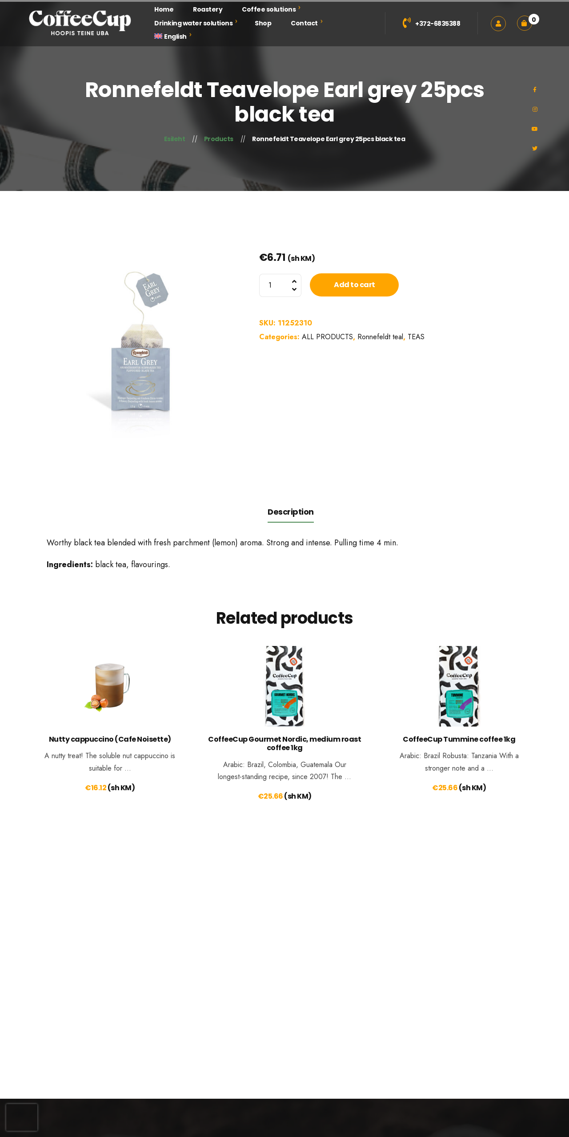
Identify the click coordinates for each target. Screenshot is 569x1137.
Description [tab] (291, 511)
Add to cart (354, 285)
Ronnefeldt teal (380, 337)
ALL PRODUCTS (327, 337)
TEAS (416, 337)
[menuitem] (170, 37)
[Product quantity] (280, 285)
